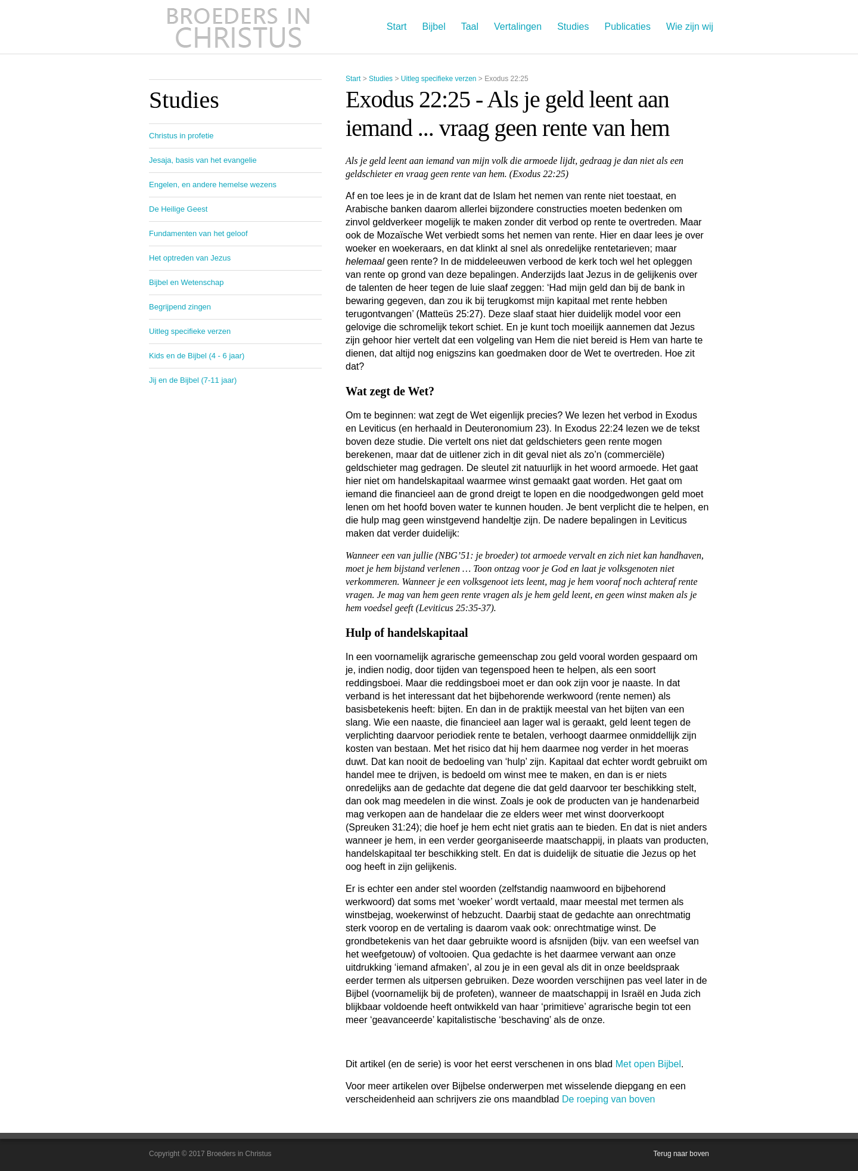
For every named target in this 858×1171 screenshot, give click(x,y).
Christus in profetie (181, 135)
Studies (573, 26)
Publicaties (628, 26)
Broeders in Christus (238, 27)
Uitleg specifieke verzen (439, 79)
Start (397, 26)
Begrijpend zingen (180, 306)
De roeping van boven (608, 1099)
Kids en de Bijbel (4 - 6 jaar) (196, 355)
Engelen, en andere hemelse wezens (212, 184)
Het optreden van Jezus (190, 257)
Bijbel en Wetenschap (186, 282)
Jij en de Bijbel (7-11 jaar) (193, 380)
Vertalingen (518, 26)
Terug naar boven (681, 1154)
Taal (469, 26)
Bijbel (434, 26)
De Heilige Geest (178, 209)
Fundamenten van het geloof (198, 233)
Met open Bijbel (648, 1064)
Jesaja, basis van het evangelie (203, 160)
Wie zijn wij (689, 26)
